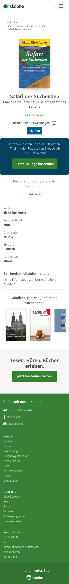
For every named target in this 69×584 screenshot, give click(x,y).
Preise (7, 446)
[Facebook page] (34, 417)
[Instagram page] (34, 424)
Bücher (19, 26)
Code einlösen (12, 461)
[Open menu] (60, 6)
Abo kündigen (11, 552)
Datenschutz (10, 537)
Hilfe (6, 466)
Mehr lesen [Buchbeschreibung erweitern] (35, 194)
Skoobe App (10, 451)
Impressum (10, 556)
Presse (7, 506)
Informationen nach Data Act (20, 547)
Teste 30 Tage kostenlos (35, 164)
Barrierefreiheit (12, 471)
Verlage (8, 511)
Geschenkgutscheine (15, 456)
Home (9, 26)
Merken (34, 130)
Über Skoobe (11, 496)
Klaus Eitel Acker (36, 26)
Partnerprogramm (14, 516)
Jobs (5, 501)
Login (6, 475)
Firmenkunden (12, 521)
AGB (5, 542)
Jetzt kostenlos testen (34, 376)
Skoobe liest (10, 480)
